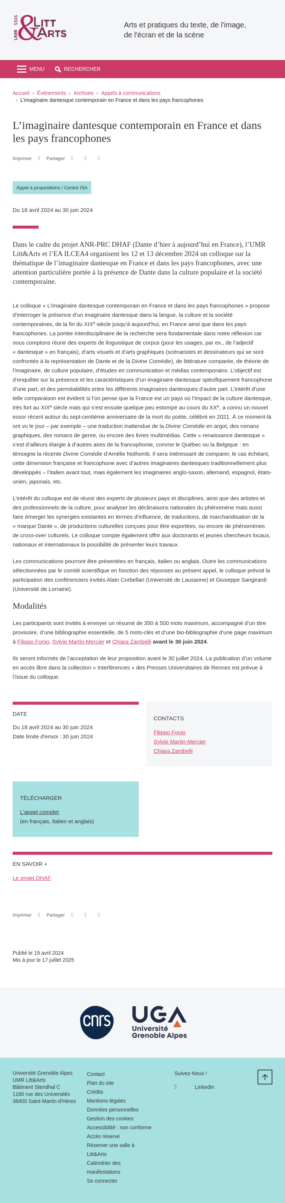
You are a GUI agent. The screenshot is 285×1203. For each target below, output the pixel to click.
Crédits (95, 1092)
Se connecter (102, 1181)
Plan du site (100, 1083)
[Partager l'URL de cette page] (98, 158)
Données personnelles (112, 1110)
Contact (96, 1074)
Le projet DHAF (32, 878)
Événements (51, 93)
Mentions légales (106, 1101)
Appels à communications (131, 93)
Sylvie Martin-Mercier (78, 641)
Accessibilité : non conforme (119, 1127)
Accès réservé (103, 1136)
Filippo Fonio (33, 641)
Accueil (21, 93)
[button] (78, 69)
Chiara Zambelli (131, 641)
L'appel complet (39, 812)
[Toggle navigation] (31, 69)
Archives (83, 93)
